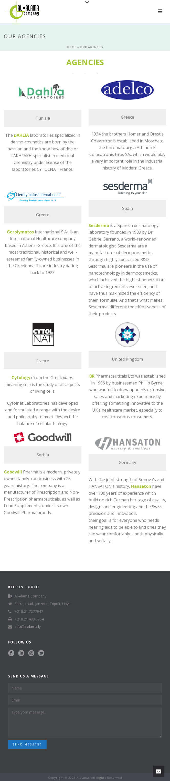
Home (71, 47)
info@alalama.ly (28, 626)
